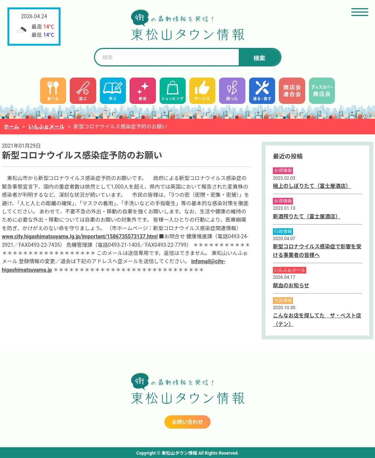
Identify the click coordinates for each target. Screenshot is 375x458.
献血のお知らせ (291, 285)
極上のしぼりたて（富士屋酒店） (312, 186)
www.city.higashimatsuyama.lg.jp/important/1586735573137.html (80, 236)
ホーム (11, 127)
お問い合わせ (187, 422)
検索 (259, 58)
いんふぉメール (46, 127)
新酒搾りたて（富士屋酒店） (306, 216)
